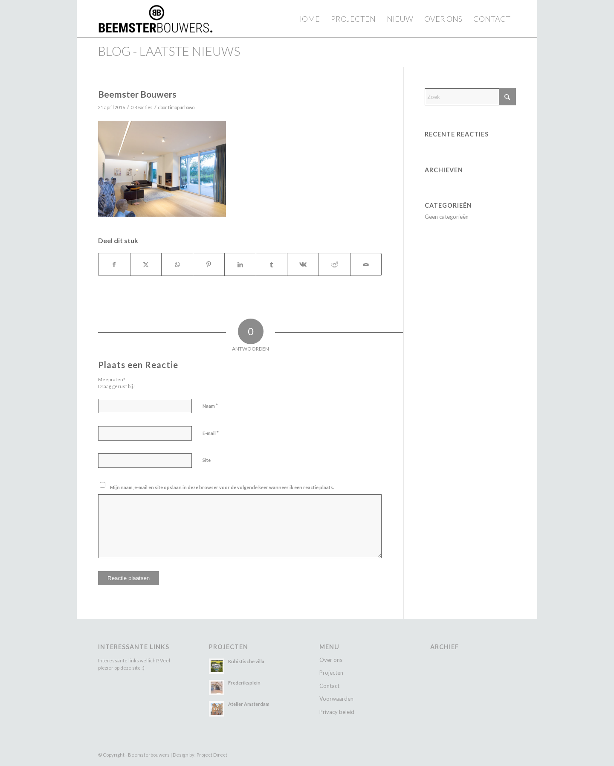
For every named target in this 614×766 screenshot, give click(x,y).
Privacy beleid (336, 711)
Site (207, 460)
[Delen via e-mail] (366, 264)
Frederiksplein (244, 682)
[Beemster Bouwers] (155, 19)
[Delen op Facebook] (114, 264)
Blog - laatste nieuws (169, 51)
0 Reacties (141, 107)
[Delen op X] (146, 264)
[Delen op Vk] (303, 264)
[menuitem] (307, 19)
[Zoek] (470, 96)
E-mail (211, 432)
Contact (329, 685)
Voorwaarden (336, 698)
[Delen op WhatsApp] (177, 264)
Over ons (330, 659)
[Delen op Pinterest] (208, 264)
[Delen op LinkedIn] (240, 264)
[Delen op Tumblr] (271, 264)
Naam (210, 405)
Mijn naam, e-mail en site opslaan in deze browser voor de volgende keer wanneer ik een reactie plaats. (222, 487)
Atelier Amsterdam (248, 704)
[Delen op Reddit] (334, 264)
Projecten (331, 672)
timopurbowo (181, 107)
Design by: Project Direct (200, 754)
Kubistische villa (246, 661)
